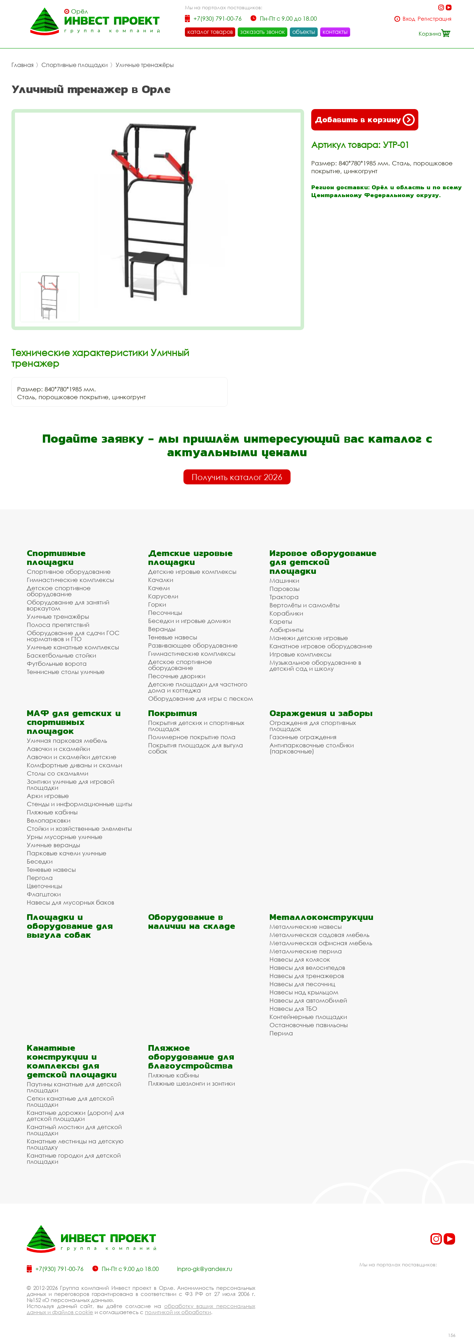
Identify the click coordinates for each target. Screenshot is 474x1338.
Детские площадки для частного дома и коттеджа (197, 687)
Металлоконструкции (321, 916)
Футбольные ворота (57, 663)
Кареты (280, 621)
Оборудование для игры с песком (200, 698)
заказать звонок (262, 31)
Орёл (79, 11)
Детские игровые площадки (190, 557)
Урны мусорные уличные (64, 837)
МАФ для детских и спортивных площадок (74, 722)
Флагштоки (44, 894)
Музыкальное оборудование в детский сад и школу (315, 665)
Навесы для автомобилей (308, 1000)
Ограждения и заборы (321, 713)
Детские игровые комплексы (192, 571)
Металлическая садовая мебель (319, 935)
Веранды (161, 629)
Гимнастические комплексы (70, 580)
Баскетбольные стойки (61, 655)
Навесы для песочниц (302, 984)
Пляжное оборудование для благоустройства (191, 1056)
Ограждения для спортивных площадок (312, 726)
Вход (409, 19)
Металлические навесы (305, 926)
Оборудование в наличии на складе (191, 921)
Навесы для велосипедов (307, 967)
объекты (303, 31)
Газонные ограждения (303, 737)
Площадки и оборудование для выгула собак (70, 925)
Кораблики (286, 613)
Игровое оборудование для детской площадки (323, 562)
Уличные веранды (53, 845)
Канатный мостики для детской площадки (74, 1130)
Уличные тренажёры (145, 64)
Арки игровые (48, 796)
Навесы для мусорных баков (70, 902)
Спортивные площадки (74, 64)
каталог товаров (210, 31)
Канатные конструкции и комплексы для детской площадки (72, 1061)
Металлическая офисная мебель (320, 943)
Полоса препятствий (58, 625)
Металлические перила (305, 951)
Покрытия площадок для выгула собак (195, 748)
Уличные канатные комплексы (73, 647)
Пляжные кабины (52, 812)
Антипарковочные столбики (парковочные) (311, 748)
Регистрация (435, 19)
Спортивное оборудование (69, 571)
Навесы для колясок (299, 959)
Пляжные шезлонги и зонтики (191, 1083)
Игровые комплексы (300, 654)
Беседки (39, 861)
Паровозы (284, 589)
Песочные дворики (176, 676)
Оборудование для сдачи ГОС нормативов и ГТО (73, 636)
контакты (335, 31)
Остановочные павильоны (308, 1025)
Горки (157, 604)
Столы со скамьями (57, 773)
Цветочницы (44, 886)
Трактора (284, 597)
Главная (22, 64)
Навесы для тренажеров (306, 976)
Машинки (284, 580)
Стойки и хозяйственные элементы (79, 828)
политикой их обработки (178, 1312)
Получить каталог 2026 (237, 477)
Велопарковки (48, 820)
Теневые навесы (172, 637)
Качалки (160, 580)
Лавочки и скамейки (58, 749)
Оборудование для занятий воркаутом (68, 605)
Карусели (163, 596)
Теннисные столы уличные (66, 672)
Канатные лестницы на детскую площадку (75, 1144)
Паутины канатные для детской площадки (74, 1087)
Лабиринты (286, 630)
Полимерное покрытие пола (192, 737)
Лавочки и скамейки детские (71, 757)
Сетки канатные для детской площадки (70, 1101)
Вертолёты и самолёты (304, 605)
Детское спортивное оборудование (59, 591)
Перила (281, 1033)
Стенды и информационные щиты (79, 804)
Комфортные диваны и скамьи (74, 765)
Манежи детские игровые (308, 638)
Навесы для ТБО (293, 1008)
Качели (159, 588)
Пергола (40, 878)
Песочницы (165, 612)
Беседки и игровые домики (189, 621)
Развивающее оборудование (193, 645)
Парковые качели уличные (66, 853)
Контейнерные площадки (308, 1017)
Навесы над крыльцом (303, 992)
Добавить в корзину (365, 120)
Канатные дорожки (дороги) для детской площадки (75, 1116)
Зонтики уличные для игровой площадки (70, 784)
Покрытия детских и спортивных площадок (196, 726)
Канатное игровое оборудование (320, 646)
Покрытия (172, 713)
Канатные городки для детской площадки (74, 1158)
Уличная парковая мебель (67, 740)
